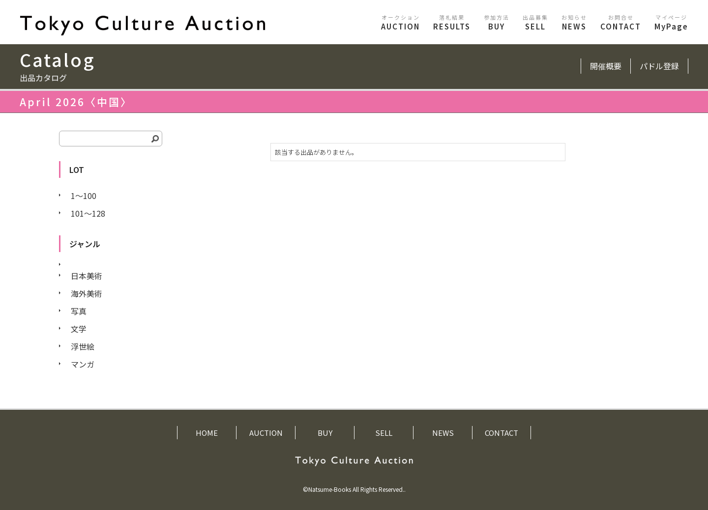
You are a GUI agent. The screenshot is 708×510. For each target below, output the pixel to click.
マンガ (82, 364)
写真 (79, 311)
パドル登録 (659, 66)
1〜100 (83, 195)
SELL (535, 22)
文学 (79, 329)
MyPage (671, 22)
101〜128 (88, 213)
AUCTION (400, 22)
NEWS (574, 22)
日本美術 (86, 276)
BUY (496, 22)
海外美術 (86, 293)
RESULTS (452, 22)
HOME (207, 432)
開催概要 (605, 66)
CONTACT (620, 22)
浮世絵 (82, 346)
